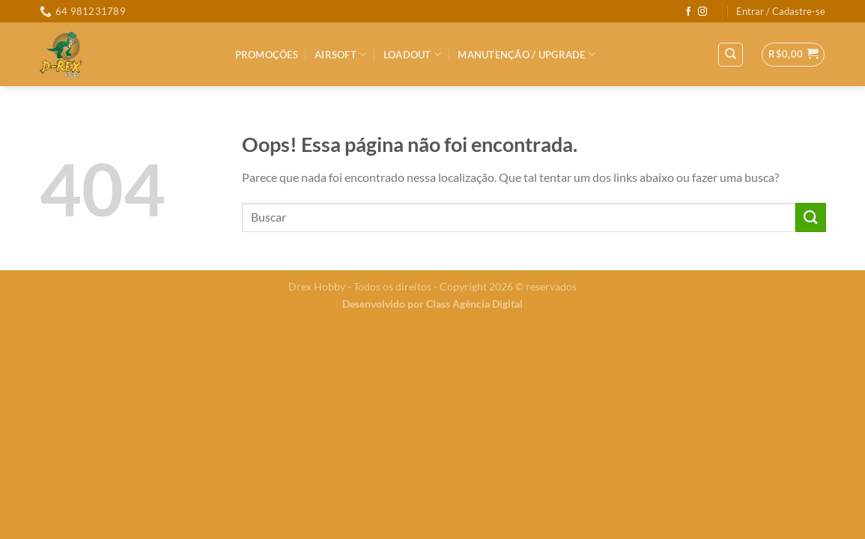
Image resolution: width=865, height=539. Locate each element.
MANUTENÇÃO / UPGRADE (526, 54)
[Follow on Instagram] (702, 12)
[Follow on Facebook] (688, 12)
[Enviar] (810, 217)
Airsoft (340, 54)
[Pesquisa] (730, 55)
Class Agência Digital (474, 303)
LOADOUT (412, 54)
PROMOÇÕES (266, 55)
